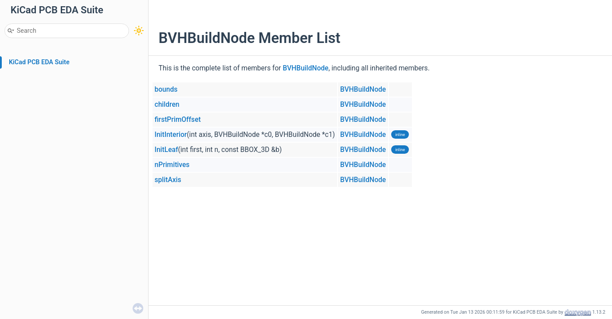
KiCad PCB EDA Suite (39, 62)
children (167, 105)
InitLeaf (166, 150)
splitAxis (168, 180)
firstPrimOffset (178, 120)
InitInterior (171, 135)
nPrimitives (172, 165)
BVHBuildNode (306, 68)
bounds (166, 89)
